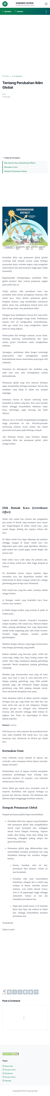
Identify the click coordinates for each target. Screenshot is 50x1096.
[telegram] (25, 992)
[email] (36, 992)
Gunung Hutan (25, 3)
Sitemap (7, 1080)
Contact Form (9, 1069)
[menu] (5, 4)
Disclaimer (7, 1073)
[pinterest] (30, 992)
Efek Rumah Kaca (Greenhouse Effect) (19, 163)
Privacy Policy (9, 1077)
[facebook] (9, 992)
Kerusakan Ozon (11, 167)
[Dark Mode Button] (46, 3)
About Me (7, 1066)
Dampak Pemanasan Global (15, 171)
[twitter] (14, 992)
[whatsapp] (20, 992)
